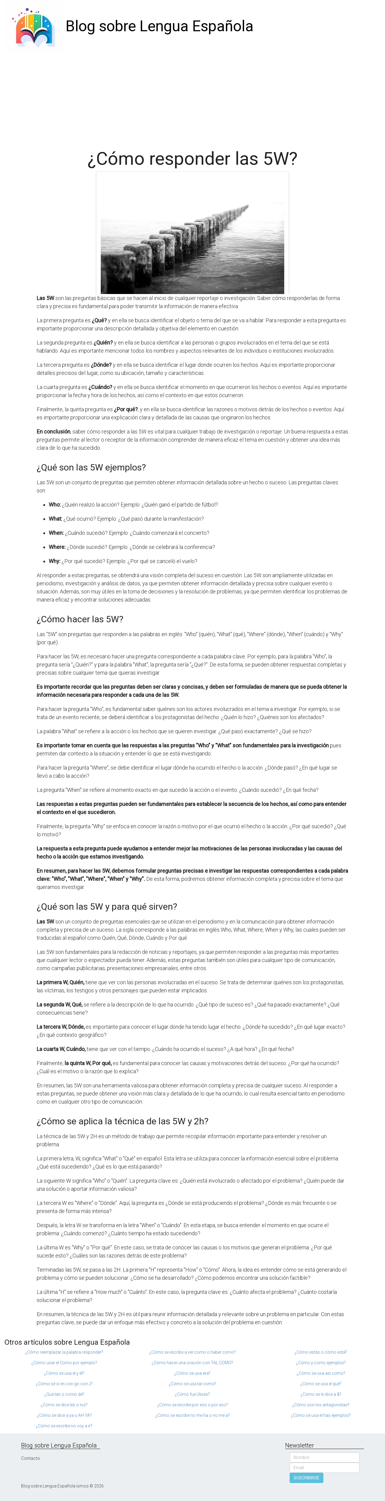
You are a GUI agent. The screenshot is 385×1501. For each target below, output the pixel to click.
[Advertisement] (192, 98)
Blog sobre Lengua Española (160, 26)
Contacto (30, 1458)
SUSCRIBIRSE (306, 1477)
